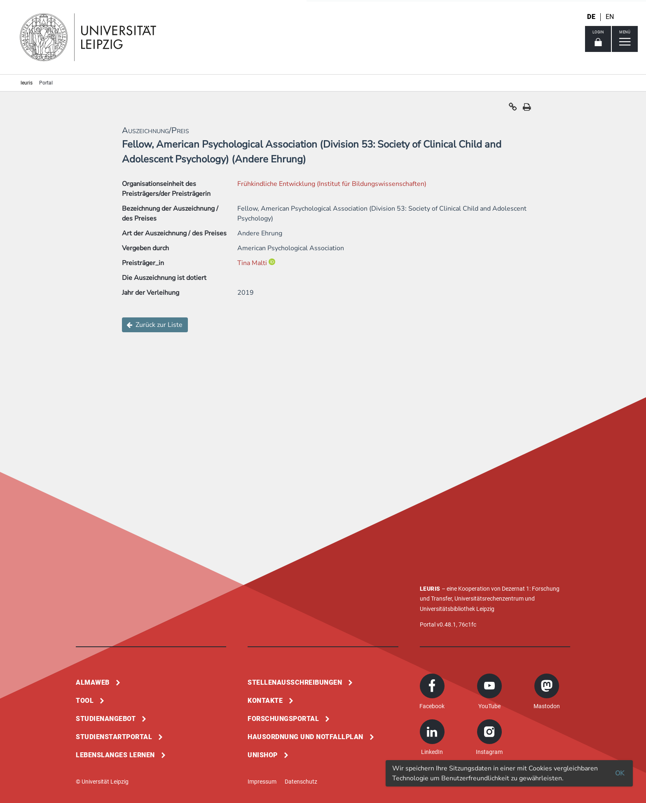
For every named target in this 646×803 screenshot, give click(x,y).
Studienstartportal (114, 737)
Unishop (263, 755)
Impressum (262, 781)
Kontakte (265, 700)
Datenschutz (301, 781)
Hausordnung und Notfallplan (305, 737)
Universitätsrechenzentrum (489, 598)
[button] (513, 109)
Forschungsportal (283, 719)
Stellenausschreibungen (295, 682)
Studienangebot (106, 719)
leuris (27, 83)
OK (619, 773)
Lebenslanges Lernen (115, 755)
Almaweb (93, 682)
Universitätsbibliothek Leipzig (457, 609)
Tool (85, 700)
